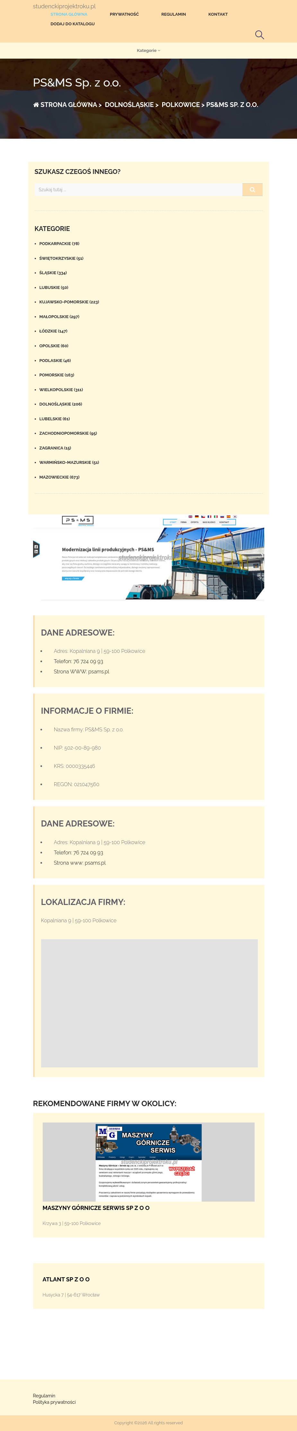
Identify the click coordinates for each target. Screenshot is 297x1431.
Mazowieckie (59, 477)
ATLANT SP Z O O (66, 1279)
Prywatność (124, 14)
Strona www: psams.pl (80, 863)
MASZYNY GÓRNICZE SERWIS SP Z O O (96, 1208)
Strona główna (69, 14)
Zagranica (55, 448)
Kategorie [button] (148, 50)
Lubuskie (53, 287)
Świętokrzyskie (61, 258)
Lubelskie (54, 418)
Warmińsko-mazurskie (69, 462)
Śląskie (53, 272)
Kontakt (218, 14)
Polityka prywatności (54, 1402)
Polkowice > (182, 105)
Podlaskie (55, 360)
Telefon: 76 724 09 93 (78, 661)
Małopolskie (59, 316)
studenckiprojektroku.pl (64, 6)
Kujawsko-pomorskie (69, 302)
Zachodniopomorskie (68, 433)
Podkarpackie (59, 243)
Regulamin (173, 14)
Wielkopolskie (61, 389)
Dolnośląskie (60, 404)
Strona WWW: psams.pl (81, 672)
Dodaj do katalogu (73, 23)
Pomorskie (56, 375)
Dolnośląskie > (131, 105)
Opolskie (53, 345)
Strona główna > (67, 105)
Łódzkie (53, 331)
